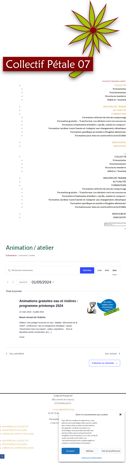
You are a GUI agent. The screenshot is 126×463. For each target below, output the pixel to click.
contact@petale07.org (63, 409)
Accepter (70, 451)
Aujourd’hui (23, 282)
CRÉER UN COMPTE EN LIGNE (18, 433)
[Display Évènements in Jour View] (114, 270)
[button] (120, 414)
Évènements (11, 255)
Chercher (87, 270)
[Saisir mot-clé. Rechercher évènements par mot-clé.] (43, 270)
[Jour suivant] (13, 282)
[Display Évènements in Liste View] (100, 270)
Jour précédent (15, 353)
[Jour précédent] (7, 282)
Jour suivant (112, 353)
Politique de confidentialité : (91, 458)
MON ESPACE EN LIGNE (14, 430)
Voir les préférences (111, 451)
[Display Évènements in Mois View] (107, 270)
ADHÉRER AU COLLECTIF (15, 426)
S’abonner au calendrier (103, 363)
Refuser (90, 451)
